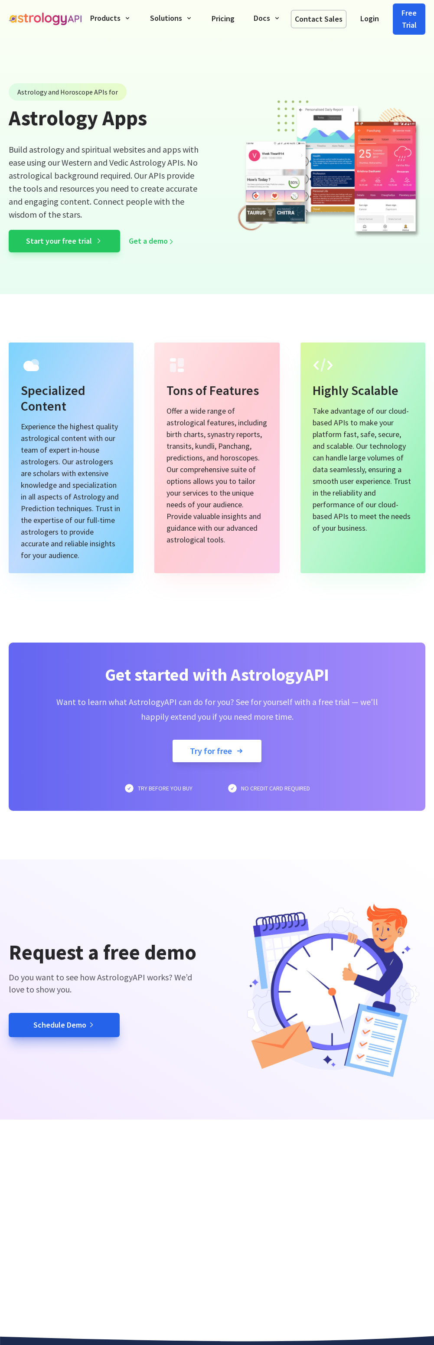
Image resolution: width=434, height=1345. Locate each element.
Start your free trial (64, 241)
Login (369, 18)
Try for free (217, 750)
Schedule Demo (64, 1025)
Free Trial (409, 19)
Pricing (223, 18)
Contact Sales (319, 19)
